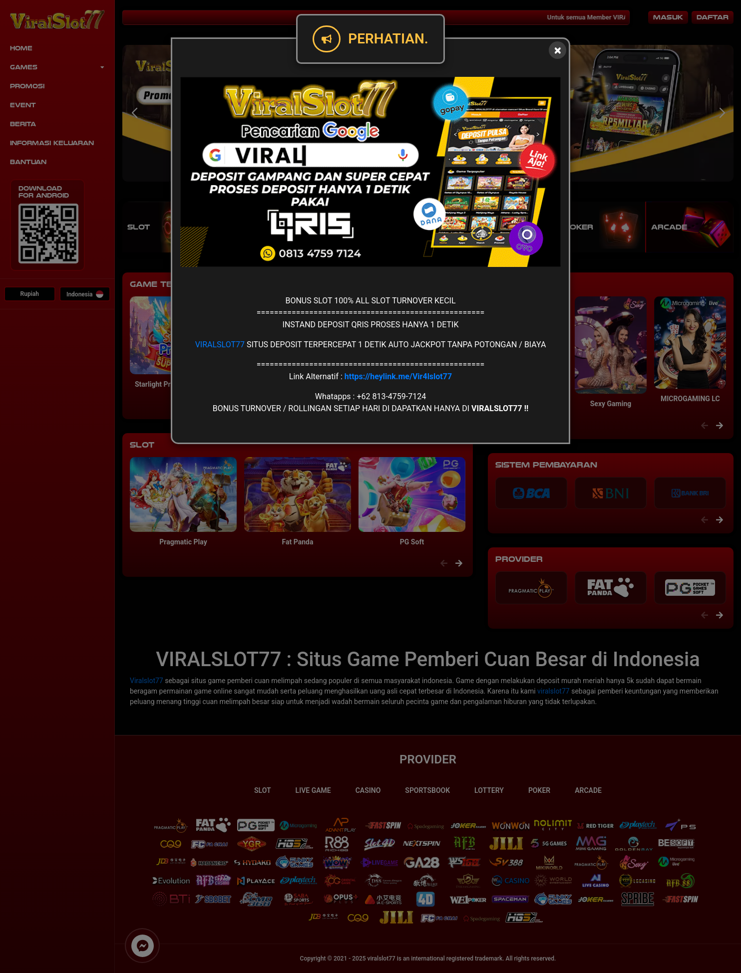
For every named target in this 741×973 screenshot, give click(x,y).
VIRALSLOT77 (220, 344)
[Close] (557, 50)
